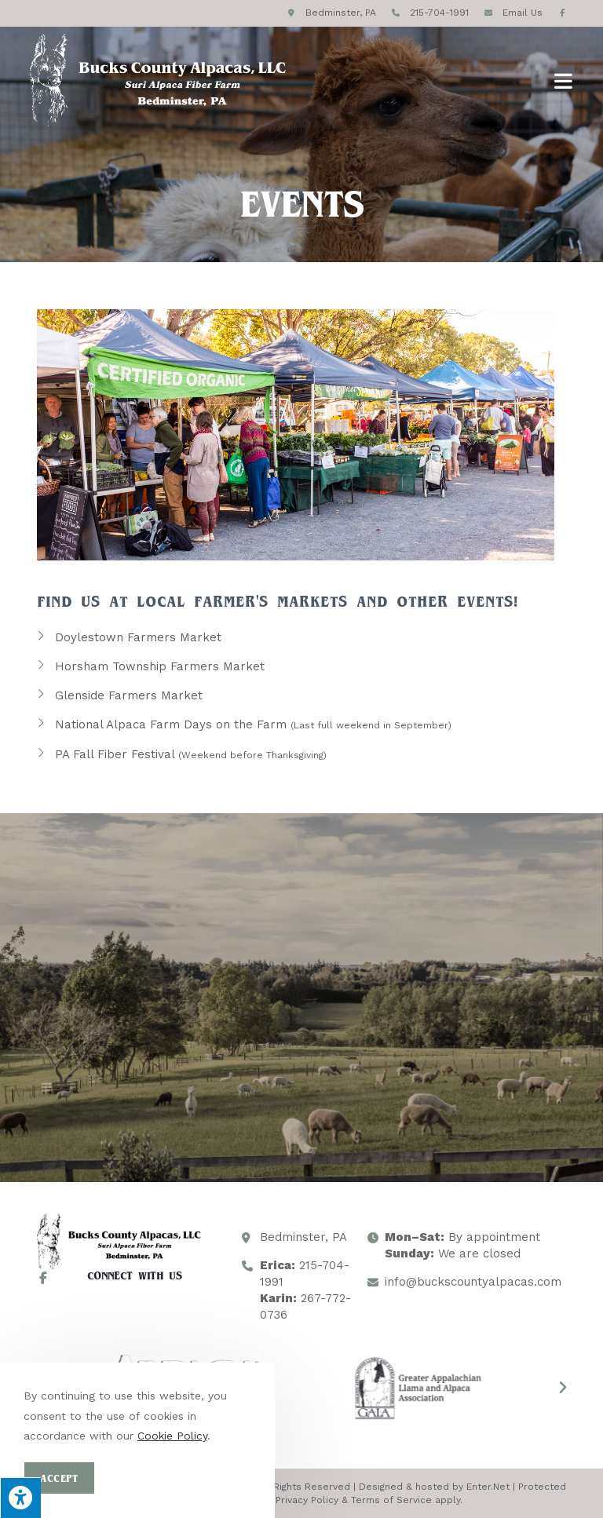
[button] (563, 1388)
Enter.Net (488, 1486)
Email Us (522, 12)
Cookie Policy (172, 1435)
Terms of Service (391, 1499)
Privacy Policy (307, 1499)
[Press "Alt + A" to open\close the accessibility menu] (20, 1497)
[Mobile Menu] (563, 80)
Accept (59, 1478)
